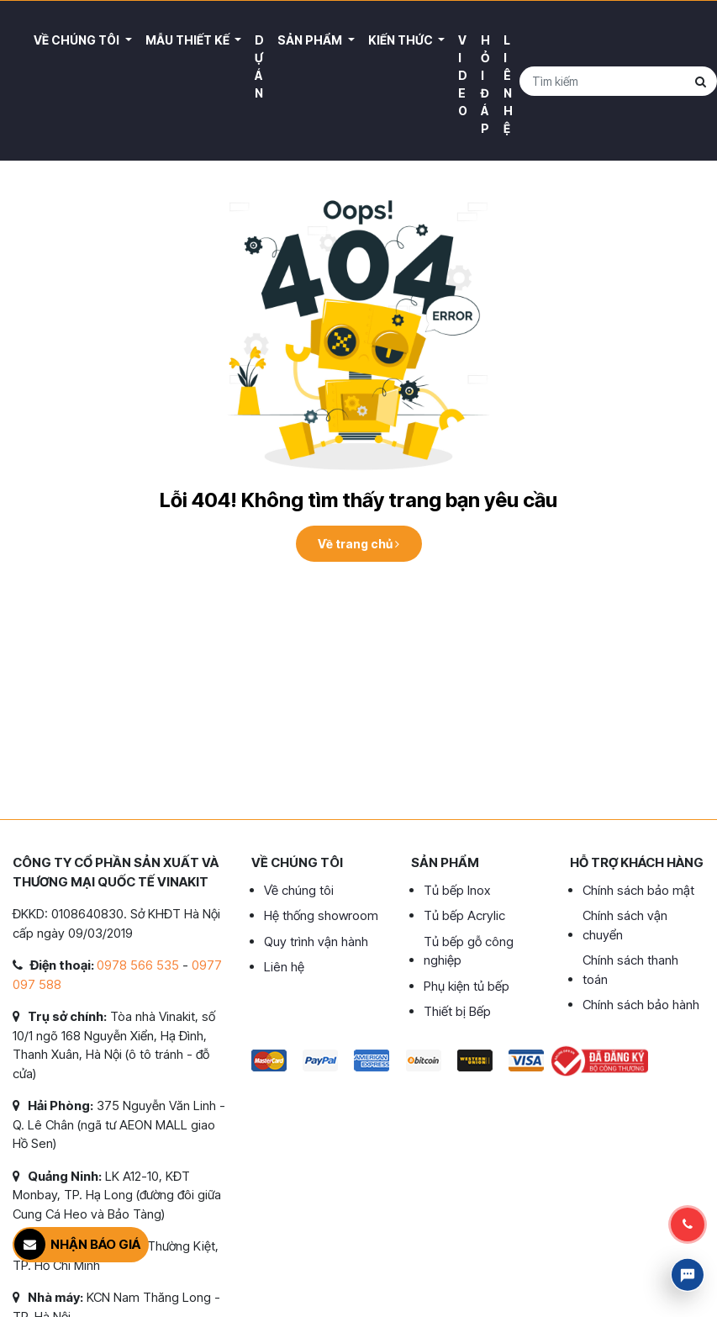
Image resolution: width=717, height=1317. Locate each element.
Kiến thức (401, 40)
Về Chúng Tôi (78, 40)
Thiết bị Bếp (457, 1011)
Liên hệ (508, 84)
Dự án (259, 66)
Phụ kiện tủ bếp (466, 986)
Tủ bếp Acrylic (464, 915)
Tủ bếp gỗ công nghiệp (469, 951)
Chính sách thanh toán (630, 969)
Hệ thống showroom (321, 915)
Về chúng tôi (299, 890)
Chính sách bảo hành (641, 1005)
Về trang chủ (358, 544)
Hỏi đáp (485, 84)
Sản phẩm (311, 40)
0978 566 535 (138, 965)
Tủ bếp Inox (457, 890)
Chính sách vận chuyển (625, 925)
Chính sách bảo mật (638, 890)
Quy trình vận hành (316, 941)
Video (462, 75)
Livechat (687, 1275)
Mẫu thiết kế (188, 40)
